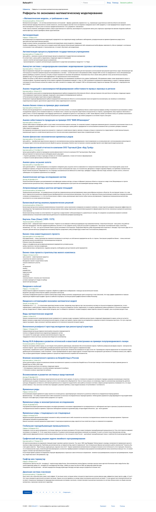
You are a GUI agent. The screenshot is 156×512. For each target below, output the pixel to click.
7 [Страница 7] (49, 492)
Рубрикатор (26, 9)
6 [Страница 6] (46, 492)
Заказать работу (126, 3)
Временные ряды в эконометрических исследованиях (48, 402)
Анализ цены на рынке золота (37, 162)
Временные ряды (31, 389)
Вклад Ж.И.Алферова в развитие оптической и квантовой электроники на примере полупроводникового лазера (75, 341)
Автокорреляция (31, 35)
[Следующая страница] (67, 492)
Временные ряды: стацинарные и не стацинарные (46, 413)
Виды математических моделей (38, 314)
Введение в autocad (32, 286)
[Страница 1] (27, 492)
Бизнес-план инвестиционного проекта (41, 234)
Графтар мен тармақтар (34, 459)
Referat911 (35, 506)
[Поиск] (92, 3)
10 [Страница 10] (59, 492)
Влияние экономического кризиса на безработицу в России (51, 358)
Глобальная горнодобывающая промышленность (46, 426)
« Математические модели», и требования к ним (45, 18)
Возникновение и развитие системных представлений (48, 374)
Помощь (115, 3)
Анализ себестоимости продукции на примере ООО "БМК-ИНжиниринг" (56, 120)
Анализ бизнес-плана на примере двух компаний (46, 105)
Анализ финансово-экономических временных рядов (48, 136)
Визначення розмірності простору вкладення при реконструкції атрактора (58, 326)
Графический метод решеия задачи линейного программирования (54, 438)
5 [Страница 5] (43, 492)
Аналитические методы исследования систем (44, 177)
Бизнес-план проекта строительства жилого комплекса (49, 252)
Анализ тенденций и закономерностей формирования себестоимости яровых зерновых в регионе (69, 89)
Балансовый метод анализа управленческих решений (48, 202)
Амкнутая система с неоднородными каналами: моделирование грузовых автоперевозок (65, 66)
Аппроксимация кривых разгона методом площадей (47, 188)
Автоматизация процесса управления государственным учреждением (56, 51)
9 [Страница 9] (56, 492)
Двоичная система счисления (37, 472)
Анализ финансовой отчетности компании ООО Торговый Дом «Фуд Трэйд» (58, 147)
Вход (109, 3)
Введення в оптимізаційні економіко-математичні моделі (50, 301)
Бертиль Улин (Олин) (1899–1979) (39, 219)
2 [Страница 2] (33, 492)
